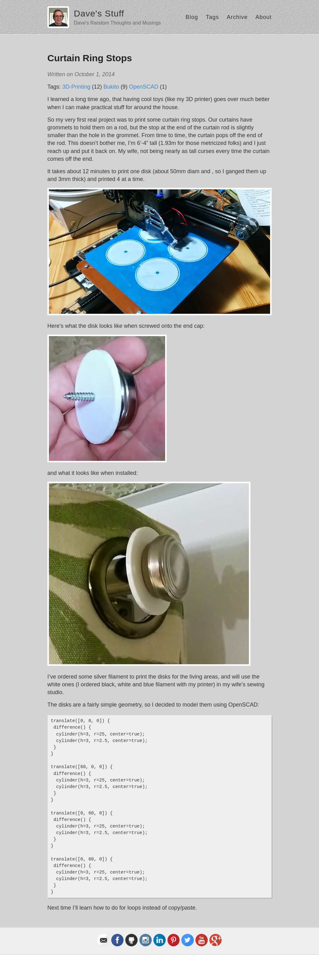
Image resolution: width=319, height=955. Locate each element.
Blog (192, 17)
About (263, 17)
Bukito (111, 87)
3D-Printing (76, 87)
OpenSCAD (143, 87)
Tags (212, 17)
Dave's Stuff (99, 13)
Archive (237, 17)
